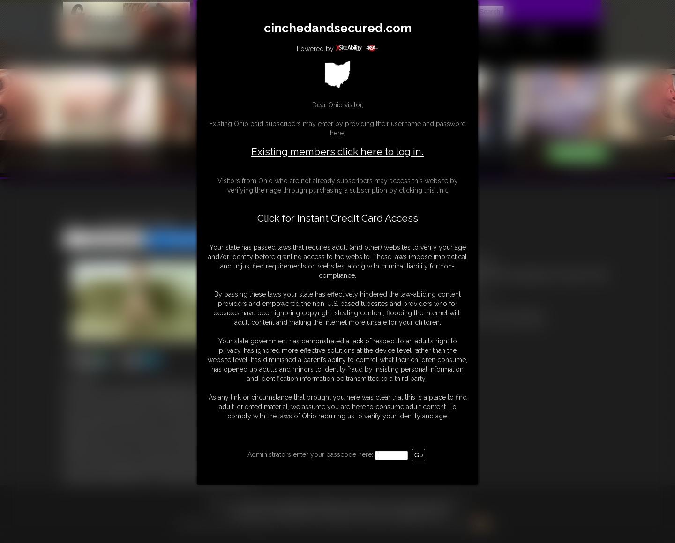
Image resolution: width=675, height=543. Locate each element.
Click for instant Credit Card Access (337, 218)
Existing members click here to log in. (337, 151)
